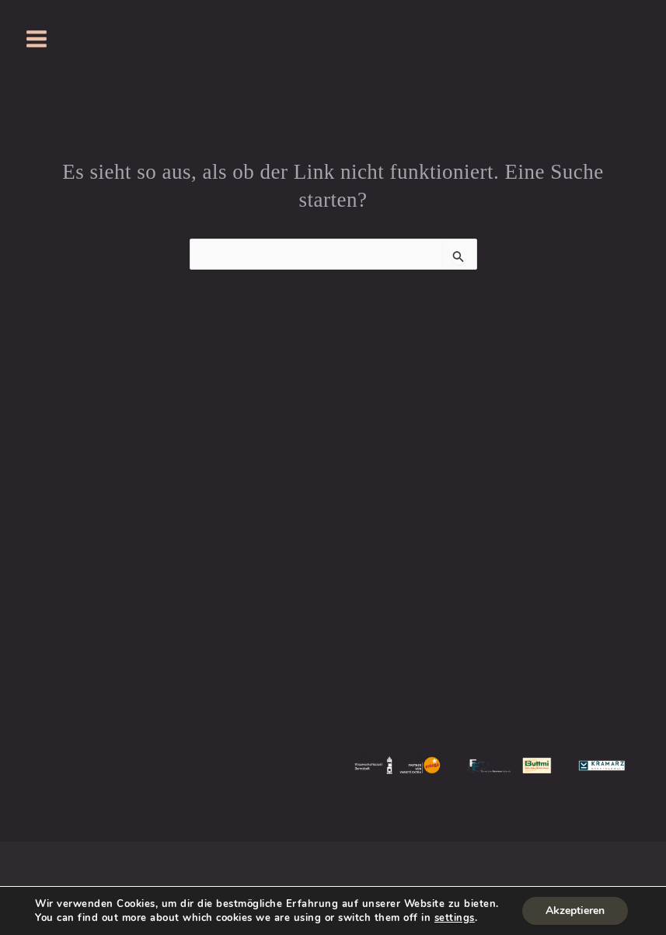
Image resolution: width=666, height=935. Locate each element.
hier (65, 583)
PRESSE (333, 463)
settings (454, 918)
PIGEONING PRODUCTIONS (568, 603)
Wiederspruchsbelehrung (305, 867)
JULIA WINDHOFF (600, 504)
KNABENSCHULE (333, 504)
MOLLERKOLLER (333, 523)
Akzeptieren (575, 910)
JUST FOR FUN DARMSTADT (297, 553)
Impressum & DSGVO (158, 867)
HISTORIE (333, 483)
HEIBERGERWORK (568, 643)
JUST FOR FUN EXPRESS (333, 583)
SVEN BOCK (545, 523)
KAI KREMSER (526, 563)
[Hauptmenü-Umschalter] (37, 39)
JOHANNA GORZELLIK (568, 483)
